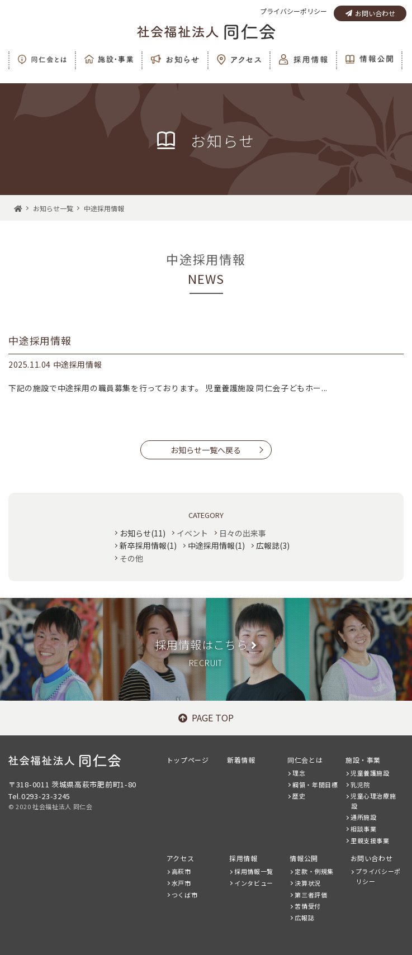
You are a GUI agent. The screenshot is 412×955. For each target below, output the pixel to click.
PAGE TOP (206, 717)
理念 (298, 772)
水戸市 (181, 882)
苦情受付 (307, 905)
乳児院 (360, 784)
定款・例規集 (314, 871)
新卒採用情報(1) (148, 545)
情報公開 (304, 858)
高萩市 (181, 871)
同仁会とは (305, 759)
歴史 (298, 795)
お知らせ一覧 (53, 208)
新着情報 (241, 759)
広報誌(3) (273, 545)
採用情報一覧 (253, 871)
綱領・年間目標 (315, 784)
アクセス (180, 858)
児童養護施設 (370, 772)
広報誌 (304, 917)
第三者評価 (311, 894)
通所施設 (363, 817)
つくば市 (184, 894)
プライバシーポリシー (293, 11)
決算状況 (307, 882)
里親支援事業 (370, 840)
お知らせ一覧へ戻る (206, 449)
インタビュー (253, 882)
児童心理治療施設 (373, 800)
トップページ (188, 759)
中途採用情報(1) (216, 545)
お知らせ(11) (142, 533)
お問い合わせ (370, 13)
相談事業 (363, 828)
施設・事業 (363, 759)
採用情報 (243, 858)
